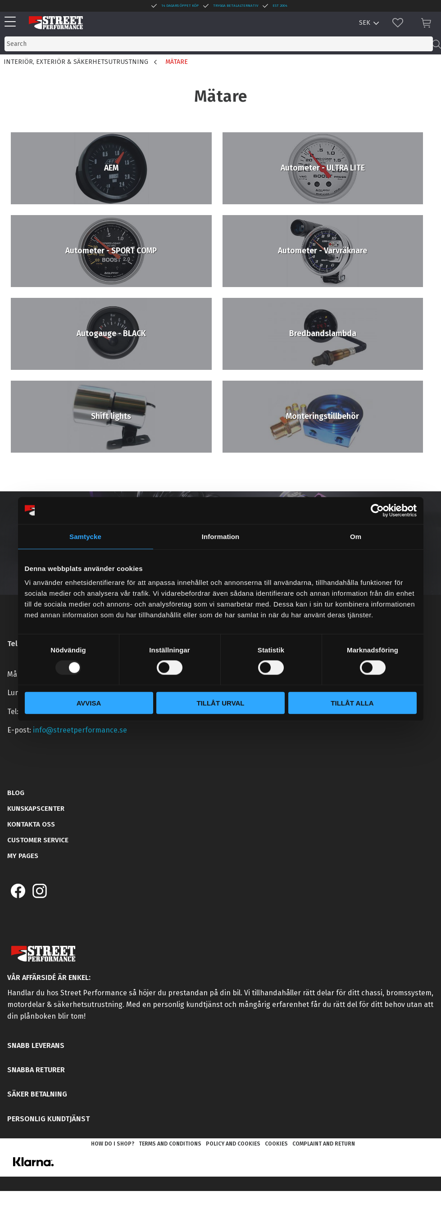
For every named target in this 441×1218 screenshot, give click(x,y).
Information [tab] (221, 536)
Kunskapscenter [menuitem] (35, 809)
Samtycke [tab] (85, 536)
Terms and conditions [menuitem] (170, 1144)
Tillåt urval (220, 703)
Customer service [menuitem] (37, 840)
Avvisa (89, 703)
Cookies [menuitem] (276, 1144)
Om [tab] (355, 536)
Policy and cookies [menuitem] (233, 1144)
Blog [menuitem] (15, 793)
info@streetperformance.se (80, 730)
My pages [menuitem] (22, 856)
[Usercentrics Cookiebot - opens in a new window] (377, 510)
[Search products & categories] (219, 43)
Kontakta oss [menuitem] (31, 824)
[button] (12, 22)
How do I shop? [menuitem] (112, 1144)
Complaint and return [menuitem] (323, 1144)
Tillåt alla (352, 703)
